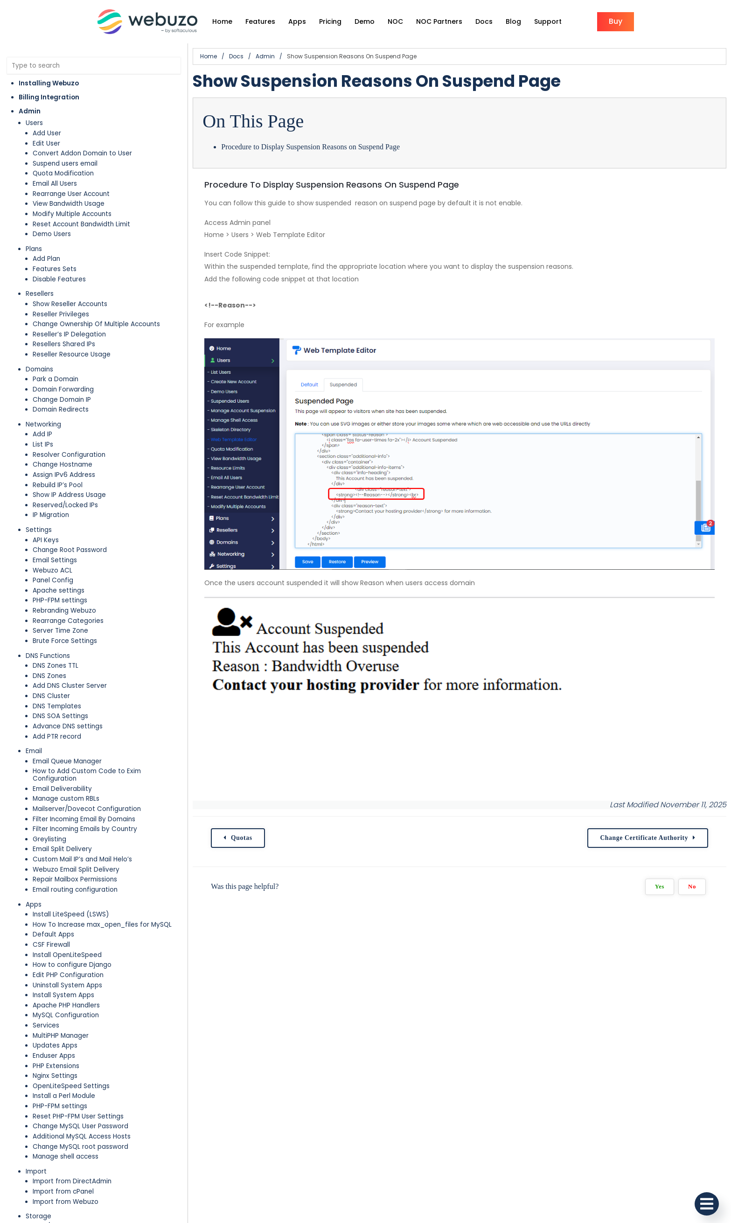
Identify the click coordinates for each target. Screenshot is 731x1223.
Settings (39, 529)
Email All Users (55, 183)
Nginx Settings (55, 1075)
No (692, 886)
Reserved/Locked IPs (65, 505)
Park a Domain (55, 379)
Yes (659, 886)
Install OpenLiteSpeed (67, 954)
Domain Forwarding (63, 389)
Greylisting (49, 839)
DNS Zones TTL (55, 665)
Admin (30, 111)
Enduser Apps (54, 1055)
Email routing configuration (75, 889)
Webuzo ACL (52, 570)
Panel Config (53, 580)
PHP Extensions (56, 1066)
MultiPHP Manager (61, 1035)
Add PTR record (57, 736)
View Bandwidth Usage (68, 203)
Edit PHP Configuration (68, 975)
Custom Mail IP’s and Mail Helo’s (82, 859)
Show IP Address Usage (69, 494)
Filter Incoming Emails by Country (85, 829)
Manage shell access (65, 1156)
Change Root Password (70, 549)
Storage (38, 1216)
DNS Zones (49, 675)
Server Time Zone (60, 630)
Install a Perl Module (64, 1095)
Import (36, 1171)
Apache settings (58, 590)
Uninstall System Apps (67, 985)
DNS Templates (57, 706)
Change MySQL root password (80, 1146)
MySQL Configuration (66, 1015)
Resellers (40, 293)
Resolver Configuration (69, 454)
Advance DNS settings (68, 726)
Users (34, 123)
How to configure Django (72, 964)
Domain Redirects (61, 409)
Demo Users (52, 234)
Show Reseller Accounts (70, 304)
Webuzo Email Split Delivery (76, 869)
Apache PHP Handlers (66, 1005)
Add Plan (46, 258)
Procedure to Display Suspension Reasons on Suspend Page (310, 147)
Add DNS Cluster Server (70, 685)
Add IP (42, 434)
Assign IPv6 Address (64, 474)
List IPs (43, 444)
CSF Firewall (51, 944)
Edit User (46, 143)
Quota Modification (63, 173)
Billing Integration (49, 97)
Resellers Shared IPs (64, 344)
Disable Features (59, 279)
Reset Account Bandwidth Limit (81, 224)
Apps (34, 904)
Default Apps (53, 934)
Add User (47, 133)
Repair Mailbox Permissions (75, 879)
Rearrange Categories (68, 620)
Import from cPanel (63, 1191)
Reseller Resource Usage (72, 354)
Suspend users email (65, 163)
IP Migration (51, 514)
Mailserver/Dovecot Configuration (87, 808)
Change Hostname (62, 464)
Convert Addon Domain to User (82, 153)
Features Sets (55, 269)
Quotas (241, 837)
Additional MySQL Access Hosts (82, 1136)
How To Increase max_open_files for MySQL (102, 924)
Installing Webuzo (49, 83)
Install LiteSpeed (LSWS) (71, 914)
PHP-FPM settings (60, 600)
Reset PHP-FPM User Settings (78, 1116)
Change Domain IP (62, 399)
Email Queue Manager (67, 761)
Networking (43, 424)
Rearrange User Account (71, 193)
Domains (39, 369)
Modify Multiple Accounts (72, 214)
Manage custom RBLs (66, 798)
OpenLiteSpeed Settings (71, 1086)
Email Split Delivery (62, 849)
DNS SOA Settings (60, 716)
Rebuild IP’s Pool (58, 485)
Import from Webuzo (65, 1201)
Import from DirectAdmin (72, 1181)
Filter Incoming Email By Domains (84, 819)
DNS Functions (48, 655)
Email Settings (55, 560)
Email (34, 751)
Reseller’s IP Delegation (69, 334)
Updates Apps (55, 1045)
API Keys (46, 540)
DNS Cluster (51, 696)
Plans (34, 249)
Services (46, 1025)
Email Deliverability (62, 788)
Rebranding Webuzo (64, 610)
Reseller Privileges (61, 314)
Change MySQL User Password (80, 1126)
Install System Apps (63, 995)
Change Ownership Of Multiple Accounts (96, 324)
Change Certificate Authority (644, 837)
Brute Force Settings (65, 640)
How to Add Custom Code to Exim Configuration (87, 775)
